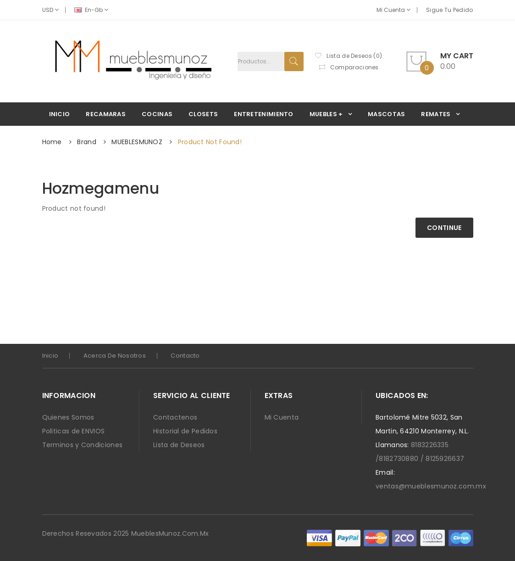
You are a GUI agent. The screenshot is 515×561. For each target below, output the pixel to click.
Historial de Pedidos (185, 431)
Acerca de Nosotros (114, 355)
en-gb (91, 10)
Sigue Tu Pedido (449, 10)
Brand (86, 141)
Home (52, 141)
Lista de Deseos (179, 444)
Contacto (185, 355)
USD (50, 10)
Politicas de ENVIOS (73, 431)
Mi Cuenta (393, 10)
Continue (444, 227)
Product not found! (210, 141)
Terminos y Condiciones (82, 444)
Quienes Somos (68, 417)
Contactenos (175, 417)
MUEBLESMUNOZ (136, 141)
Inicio (50, 355)
